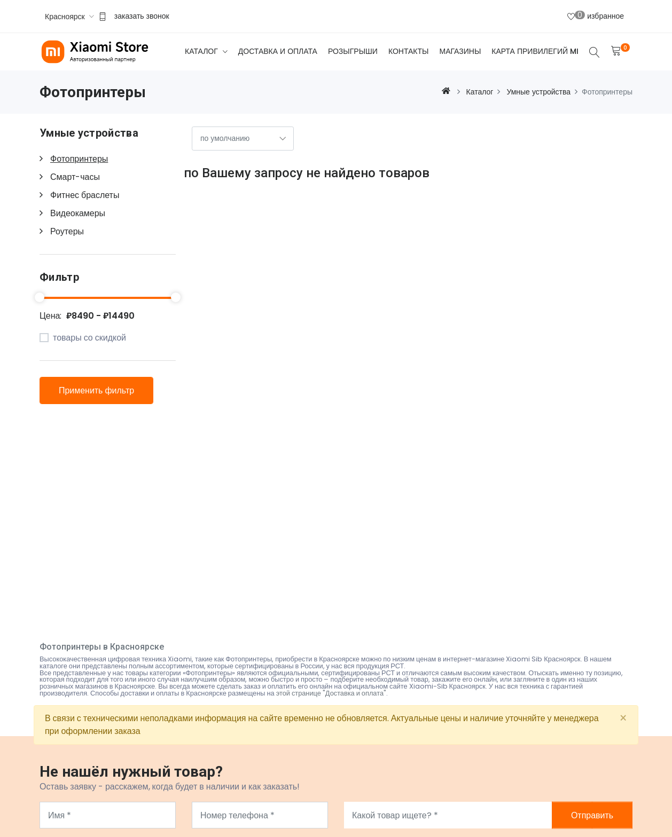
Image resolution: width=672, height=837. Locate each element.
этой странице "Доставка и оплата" (331, 693)
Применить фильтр (96, 390)
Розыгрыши (353, 51)
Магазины (460, 51)
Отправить (592, 815)
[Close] (623, 718)
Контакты (408, 51)
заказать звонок (141, 16)
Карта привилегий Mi (535, 51)
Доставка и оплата (277, 51)
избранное (595, 15)
